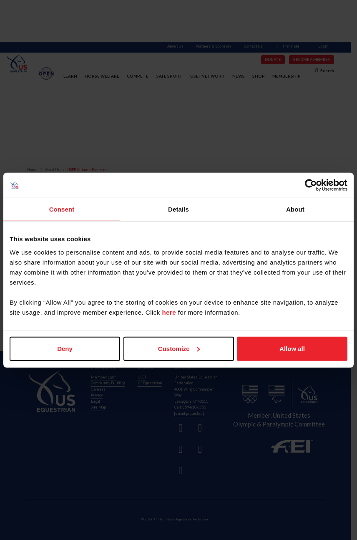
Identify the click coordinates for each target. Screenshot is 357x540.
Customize (179, 348)
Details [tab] (178, 209)
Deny (65, 348)
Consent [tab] (62, 209)
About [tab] (295, 209)
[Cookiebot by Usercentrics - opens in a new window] (310, 185)
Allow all (292, 348)
